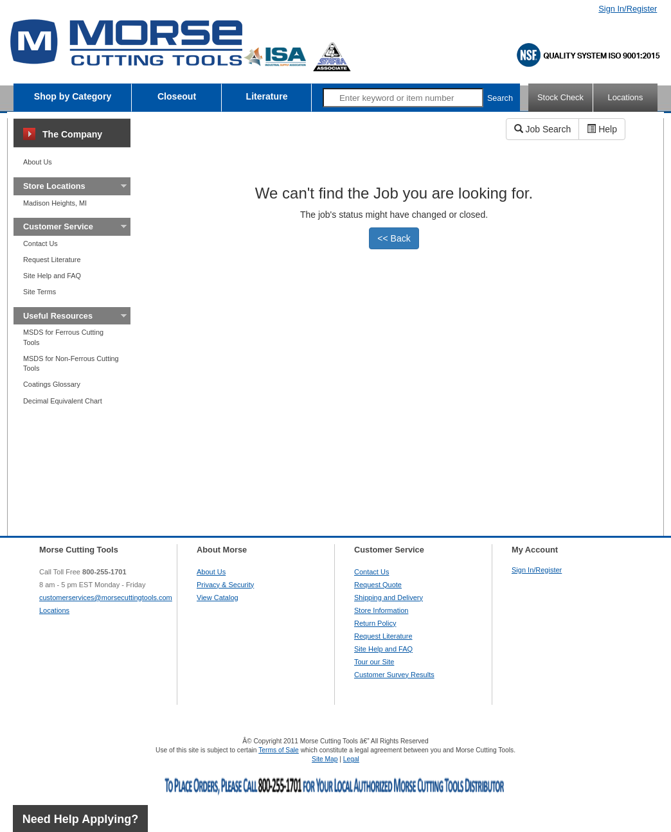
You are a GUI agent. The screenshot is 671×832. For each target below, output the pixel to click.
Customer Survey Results (394, 674)
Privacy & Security (225, 585)
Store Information (381, 610)
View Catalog (217, 597)
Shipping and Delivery (388, 597)
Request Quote (378, 585)
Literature (267, 96)
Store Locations (54, 186)
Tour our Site (374, 662)
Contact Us (40, 243)
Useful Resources (58, 316)
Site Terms (39, 292)
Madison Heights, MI (55, 203)
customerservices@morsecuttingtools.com (105, 597)
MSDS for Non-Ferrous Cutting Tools (71, 363)
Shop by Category (72, 96)
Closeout (176, 96)
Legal (351, 759)
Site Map (324, 759)
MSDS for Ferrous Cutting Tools (63, 337)
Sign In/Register (627, 8)
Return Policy (375, 623)
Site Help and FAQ (52, 275)
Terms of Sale (278, 750)
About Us (37, 162)
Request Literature (51, 259)
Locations (625, 97)
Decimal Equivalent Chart (62, 401)
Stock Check (560, 97)
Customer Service (58, 226)
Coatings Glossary (51, 384)
